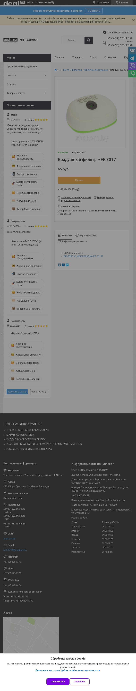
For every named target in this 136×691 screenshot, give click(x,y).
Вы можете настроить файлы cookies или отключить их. (67, 670)
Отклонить (79, 681)
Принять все (58, 681)
